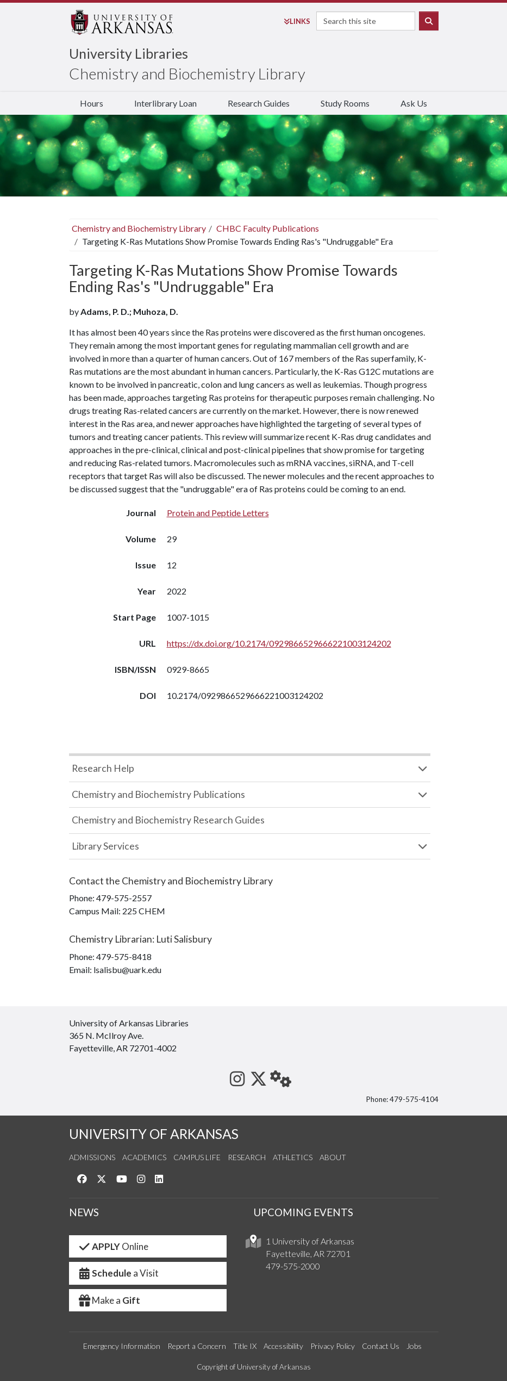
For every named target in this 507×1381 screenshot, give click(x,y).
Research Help (103, 768)
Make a (109, 1300)
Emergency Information (121, 1346)
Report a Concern (196, 1346)
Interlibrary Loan (165, 103)
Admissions (92, 1157)
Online (113, 1246)
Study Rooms (345, 103)
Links (297, 21)
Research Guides (259, 103)
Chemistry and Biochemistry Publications (158, 794)
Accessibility (283, 1346)
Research (247, 1157)
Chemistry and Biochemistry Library (187, 73)
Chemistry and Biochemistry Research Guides (168, 820)
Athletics (292, 1157)
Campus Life (197, 1157)
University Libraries (128, 53)
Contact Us (380, 1346)
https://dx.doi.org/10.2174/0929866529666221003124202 (279, 643)
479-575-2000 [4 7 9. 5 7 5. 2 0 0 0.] (293, 1266)
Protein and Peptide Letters (218, 512)
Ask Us (413, 103)
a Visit (118, 1273)
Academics (144, 1157)
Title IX (244, 1346)
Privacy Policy (332, 1346)
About (333, 1157)
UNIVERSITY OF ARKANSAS (154, 1134)
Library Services (105, 846)
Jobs (414, 1346)
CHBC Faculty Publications (267, 228)
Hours (91, 103)
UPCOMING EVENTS (303, 1212)
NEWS (84, 1212)
